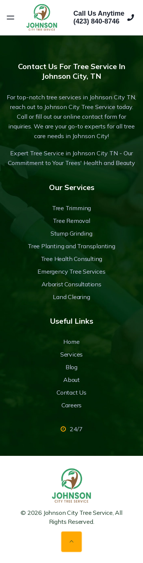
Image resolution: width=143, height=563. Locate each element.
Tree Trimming (71, 208)
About (71, 379)
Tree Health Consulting (72, 258)
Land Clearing (71, 297)
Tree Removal (71, 220)
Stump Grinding (71, 233)
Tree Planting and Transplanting (71, 246)
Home (71, 341)
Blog (71, 367)
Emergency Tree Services (71, 271)
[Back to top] (71, 542)
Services (71, 354)
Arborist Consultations (71, 284)
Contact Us (71, 392)
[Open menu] (10, 17)
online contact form (90, 116)
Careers (71, 405)
